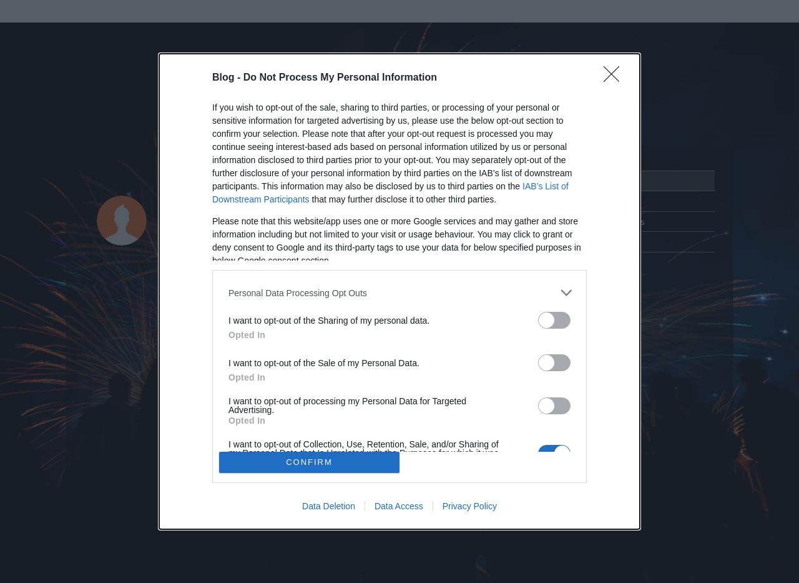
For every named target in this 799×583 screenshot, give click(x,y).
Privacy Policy (470, 506)
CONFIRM (309, 462)
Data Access (399, 506)
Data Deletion (328, 506)
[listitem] (399, 292)
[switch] (554, 320)
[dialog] (399, 291)
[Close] (615, 78)
